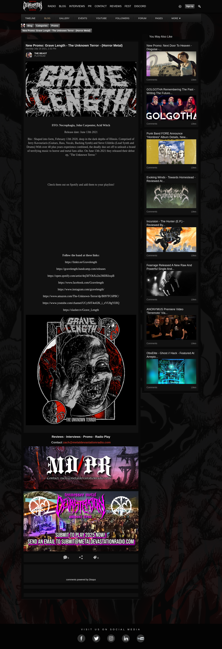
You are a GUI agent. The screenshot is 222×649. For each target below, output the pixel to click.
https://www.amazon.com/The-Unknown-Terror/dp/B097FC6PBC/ (81, 296)
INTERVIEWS (77, 6)
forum (142, 18)
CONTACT (101, 6)
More (176, 18)
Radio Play (102, 436)
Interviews (73, 436)
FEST (128, 6)
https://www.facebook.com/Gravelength (81, 282)
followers (122, 18)
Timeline (30, 18)
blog (47, 18)
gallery (64, 18)
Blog (29, 25)
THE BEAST (40, 53)
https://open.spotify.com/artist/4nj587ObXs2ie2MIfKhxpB (81, 275)
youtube (101, 18)
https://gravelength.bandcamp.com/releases (81, 268)
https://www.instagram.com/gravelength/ (81, 289)
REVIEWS (116, 6)
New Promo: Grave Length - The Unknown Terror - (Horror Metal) (56, 30)
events (82, 18)
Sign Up (189, 6)
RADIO (52, 6)
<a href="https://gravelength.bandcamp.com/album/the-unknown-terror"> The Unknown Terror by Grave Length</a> (81, 169)
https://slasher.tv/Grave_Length (81, 309)
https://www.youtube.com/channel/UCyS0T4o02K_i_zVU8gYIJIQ (81, 303)
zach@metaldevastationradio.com (87, 442)
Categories (42, 25)
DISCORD (140, 6)
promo (54, 25)
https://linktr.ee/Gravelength (81, 262)
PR (89, 6)
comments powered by (81, 579)
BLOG (62, 6)
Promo (88, 436)
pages (159, 18)
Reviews (58, 436)
